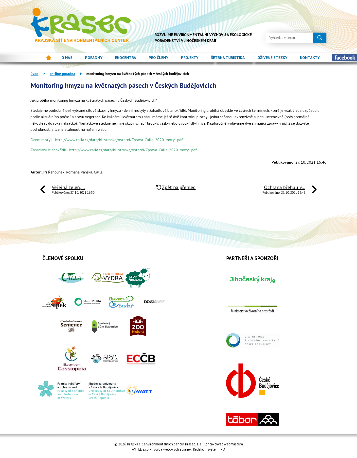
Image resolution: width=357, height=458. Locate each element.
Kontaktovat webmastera (223, 444)
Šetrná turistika (228, 57)
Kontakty (310, 57)
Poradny (94, 57)
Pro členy (158, 57)
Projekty (189, 57)
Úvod (48, 57)
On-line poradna (62, 73)
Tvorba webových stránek (172, 449)
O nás (66, 57)
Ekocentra (125, 57)
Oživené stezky (272, 57)
